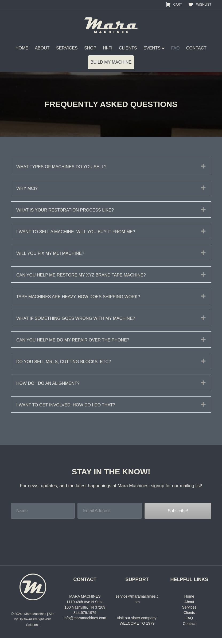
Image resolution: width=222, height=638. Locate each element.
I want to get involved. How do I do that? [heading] (65, 405)
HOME (21, 48)
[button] (203, 166)
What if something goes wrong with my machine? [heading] (75, 318)
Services (189, 607)
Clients (189, 612)
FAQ (175, 48)
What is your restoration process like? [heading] (65, 210)
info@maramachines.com (85, 618)
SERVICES (67, 48)
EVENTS (152, 48)
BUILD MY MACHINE (111, 62)
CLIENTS (128, 48)
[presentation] (51, 533)
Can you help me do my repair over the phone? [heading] (72, 340)
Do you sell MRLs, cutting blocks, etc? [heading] (63, 361)
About (189, 602)
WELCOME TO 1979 (137, 623)
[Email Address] (109, 511)
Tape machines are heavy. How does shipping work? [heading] (78, 296)
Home (189, 596)
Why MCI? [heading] (27, 188)
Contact (189, 623)
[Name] (43, 511)
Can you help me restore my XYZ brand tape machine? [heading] (81, 275)
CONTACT (196, 48)
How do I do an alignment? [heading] (47, 383)
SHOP (90, 48)
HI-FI (107, 48)
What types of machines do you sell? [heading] (61, 166)
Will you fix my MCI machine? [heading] (50, 253)
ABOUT (42, 48)
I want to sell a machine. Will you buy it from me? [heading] (75, 231)
